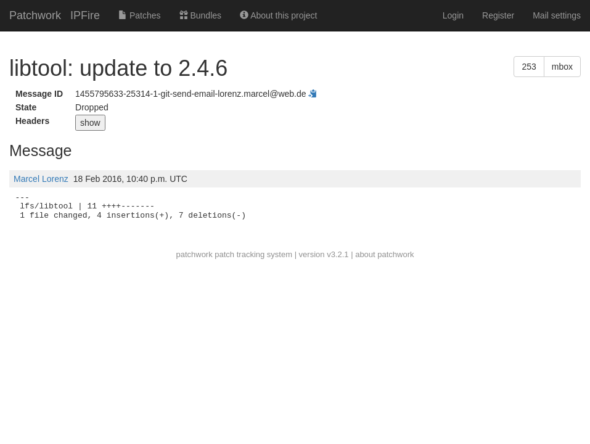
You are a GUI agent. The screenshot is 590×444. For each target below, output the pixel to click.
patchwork (194, 254)
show (90, 123)
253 (529, 67)
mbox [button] (562, 67)
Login (453, 15)
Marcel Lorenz (41, 179)
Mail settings (557, 15)
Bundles (200, 15)
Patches (139, 15)
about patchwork (384, 254)
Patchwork (35, 15)
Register (498, 15)
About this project (278, 15)
